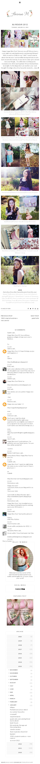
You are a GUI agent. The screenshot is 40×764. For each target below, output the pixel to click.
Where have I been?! (23, 114)
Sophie (9, 333)
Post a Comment (8, 541)
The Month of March (30, 140)
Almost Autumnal (18, 192)
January (13, 705)
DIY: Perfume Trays (9, 300)
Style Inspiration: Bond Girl (18, 732)
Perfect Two (17, 221)
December (14, 670)
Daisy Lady (30, 302)
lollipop (12, 707)
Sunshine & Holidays (9, 251)
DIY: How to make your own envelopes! (23, 298)
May (11, 692)
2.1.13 (9, 400)
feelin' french (14, 723)
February (13, 702)
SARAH (9, 379)
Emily (9, 366)
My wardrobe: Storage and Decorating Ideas (18, 726)
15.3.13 (9, 539)
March (12, 698)
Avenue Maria (9, 762)
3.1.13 (9, 499)
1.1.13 (9, 347)
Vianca (9, 511)
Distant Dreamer (32, 192)
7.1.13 (9, 529)
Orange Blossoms (29, 221)
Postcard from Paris (18, 302)
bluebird (12, 734)
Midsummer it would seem (27, 251)
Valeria (9, 348)
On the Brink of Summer (12, 112)
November (14, 673)
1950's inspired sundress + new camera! (9, 319)
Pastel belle (6, 192)
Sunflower (7, 221)
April (12, 695)
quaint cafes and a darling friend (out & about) (20, 720)
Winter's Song (20, 253)
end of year (6, 308)
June (12, 689)
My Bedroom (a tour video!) (19, 710)
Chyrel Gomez (12, 524)
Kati (8, 389)
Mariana (10, 401)
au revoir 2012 (15, 740)
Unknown (10, 416)
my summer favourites (17, 712)
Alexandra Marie (12, 530)
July (11, 686)
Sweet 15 (6, 294)
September (14, 679)
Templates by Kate (27, 762)
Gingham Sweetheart (24, 138)
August (13, 682)
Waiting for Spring (20, 286)
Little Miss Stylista (13, 519)
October (13, 676)
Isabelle (9, 462)
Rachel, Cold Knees (13, 453)
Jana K (9, 439)
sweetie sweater (15, 729)
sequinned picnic (15, 716)
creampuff (13, 714)
